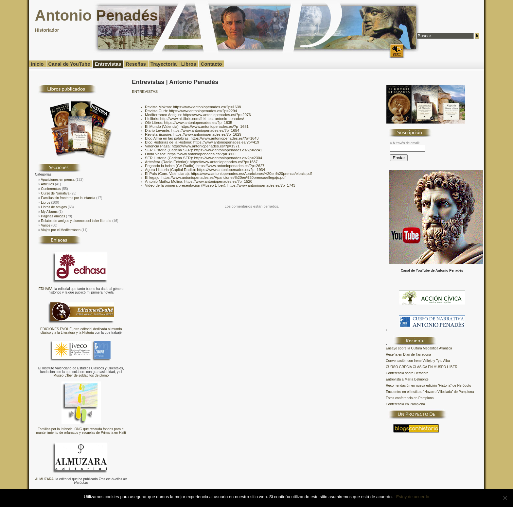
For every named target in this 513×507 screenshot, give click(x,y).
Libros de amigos (54, 207)
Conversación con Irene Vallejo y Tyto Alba (418, 361)
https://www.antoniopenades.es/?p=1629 (207, 134)
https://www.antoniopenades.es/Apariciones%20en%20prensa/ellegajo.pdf (224, 177)
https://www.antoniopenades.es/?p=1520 (218, 181)
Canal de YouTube (69, 64)
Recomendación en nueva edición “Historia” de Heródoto (428, 385)
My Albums (49, 211)
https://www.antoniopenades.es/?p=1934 (231, 170)
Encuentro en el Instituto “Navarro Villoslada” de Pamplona (430, 392)
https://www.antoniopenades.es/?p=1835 (198, 123)
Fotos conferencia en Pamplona (409, 398)
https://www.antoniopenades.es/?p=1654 (205, 130)
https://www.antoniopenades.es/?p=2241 (228, 150)
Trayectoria (163, 64)
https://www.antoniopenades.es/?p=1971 (206, 146)
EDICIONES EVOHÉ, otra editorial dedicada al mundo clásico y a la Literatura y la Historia (81, 330)
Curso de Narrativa (55, 193)
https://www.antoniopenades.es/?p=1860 (202, 154)
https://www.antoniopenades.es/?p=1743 (261, 185)
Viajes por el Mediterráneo (60, 230)
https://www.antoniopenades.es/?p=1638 (207, 107)
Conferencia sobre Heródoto (407, 373)
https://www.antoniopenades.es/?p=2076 (217, 115)
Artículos (47, 184)
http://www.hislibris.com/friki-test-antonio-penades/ (202, 119)
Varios (45, 225)
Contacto (211, 64)
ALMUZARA (44, 479)
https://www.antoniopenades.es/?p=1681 (215, 126)
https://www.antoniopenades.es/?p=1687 (224, 162)
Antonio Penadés (96, 15)
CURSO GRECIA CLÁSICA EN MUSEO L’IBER (421, 367)
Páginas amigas (53, 216)
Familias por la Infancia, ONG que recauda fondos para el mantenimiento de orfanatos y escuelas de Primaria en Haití (81, 430)
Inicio (37, 64)
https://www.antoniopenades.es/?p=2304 (228, 158)
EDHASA (46, 289)
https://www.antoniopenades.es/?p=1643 (225, 138)
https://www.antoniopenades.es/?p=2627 (230, 166)
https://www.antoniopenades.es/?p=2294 (203, 111)
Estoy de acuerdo (412, 496)
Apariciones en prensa (58, 179)
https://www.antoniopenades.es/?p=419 (226, 142)
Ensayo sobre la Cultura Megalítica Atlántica (419, 348)
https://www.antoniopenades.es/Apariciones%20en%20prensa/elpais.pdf (251, 174)
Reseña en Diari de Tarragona (408, 354)
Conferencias (51, 189)
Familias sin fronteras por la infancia (68, 198)
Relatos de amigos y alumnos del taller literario (76, 221)
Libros (188, 64)
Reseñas (136, 64)
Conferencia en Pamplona (405, 404)
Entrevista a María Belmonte (407, 379)
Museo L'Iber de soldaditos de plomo (81, 375)
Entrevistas (108, 64)
